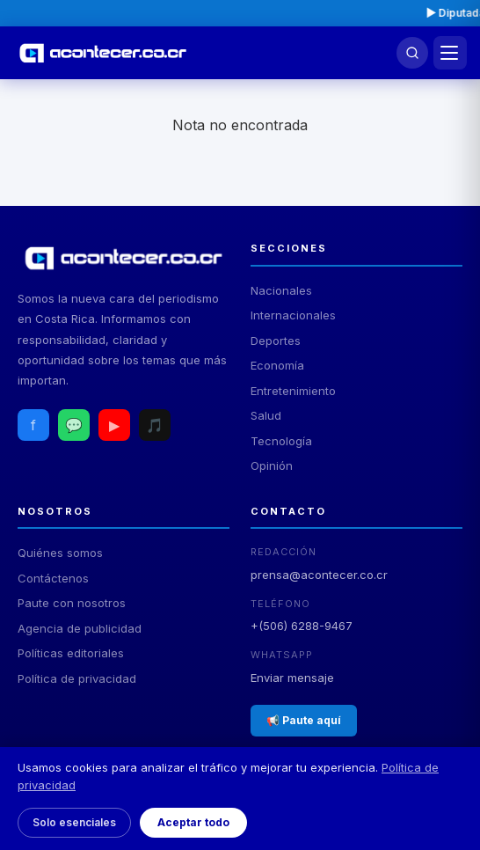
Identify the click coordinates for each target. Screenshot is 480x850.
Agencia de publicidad (80, 628)
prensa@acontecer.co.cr (319, 575)
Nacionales (281, 290)
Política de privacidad (77, 678)
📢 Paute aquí (303, 720)
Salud (266, 415)
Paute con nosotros (72, 603)
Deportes (276, 340)
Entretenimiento (293, 391)
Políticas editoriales (71, 653)
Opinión (272, 465)
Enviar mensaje (292, 677)
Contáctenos (53, 578)
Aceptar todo (193, 822)
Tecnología (281, 441)
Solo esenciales (74, 822)
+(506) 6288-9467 (302, 626)
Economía (277, 365)
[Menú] (450, 53)
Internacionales (293, 315)
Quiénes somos (60, 553)
